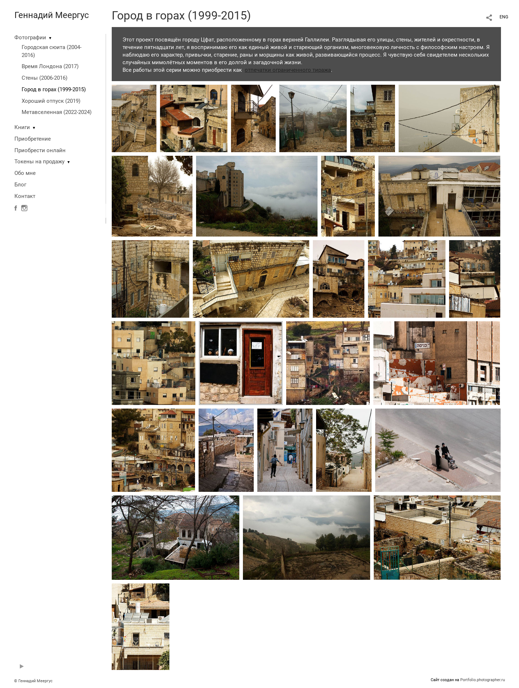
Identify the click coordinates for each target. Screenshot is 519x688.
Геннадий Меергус (51, 15)
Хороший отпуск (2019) (51, 101)
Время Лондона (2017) (50, 66)
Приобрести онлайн (40, 150)
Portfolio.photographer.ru (482, 680)
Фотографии (30, 37)
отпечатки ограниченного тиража (288, 70)
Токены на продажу (39, 161)
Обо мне (25, 173)
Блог (20, 184)
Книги (22, 127)
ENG (504, 16)
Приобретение (32, 139)
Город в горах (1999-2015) (54, 89)
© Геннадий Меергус (33, 681)
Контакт (24, 196)
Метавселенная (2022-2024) (57, 112)
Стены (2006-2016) (44, 78)
